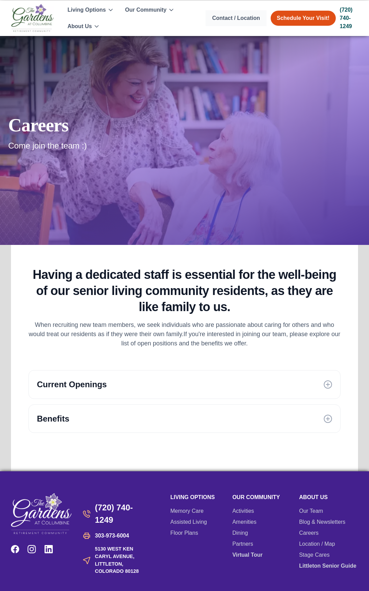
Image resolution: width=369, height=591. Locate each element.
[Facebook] (15, 549)
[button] (91, 10)
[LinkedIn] (49, 549)
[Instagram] (31, 549)
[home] (32, 18)
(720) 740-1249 (346, 18)
